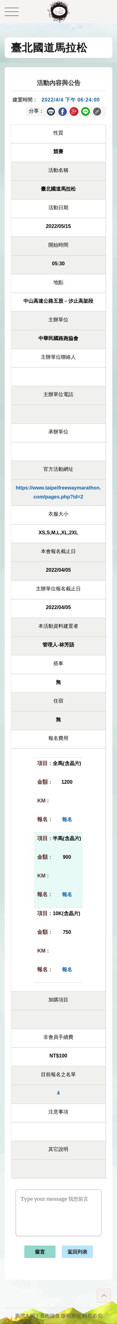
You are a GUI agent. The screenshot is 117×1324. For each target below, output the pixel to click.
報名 (67, 819)
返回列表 (77, 1252)
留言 (40, 1252)
